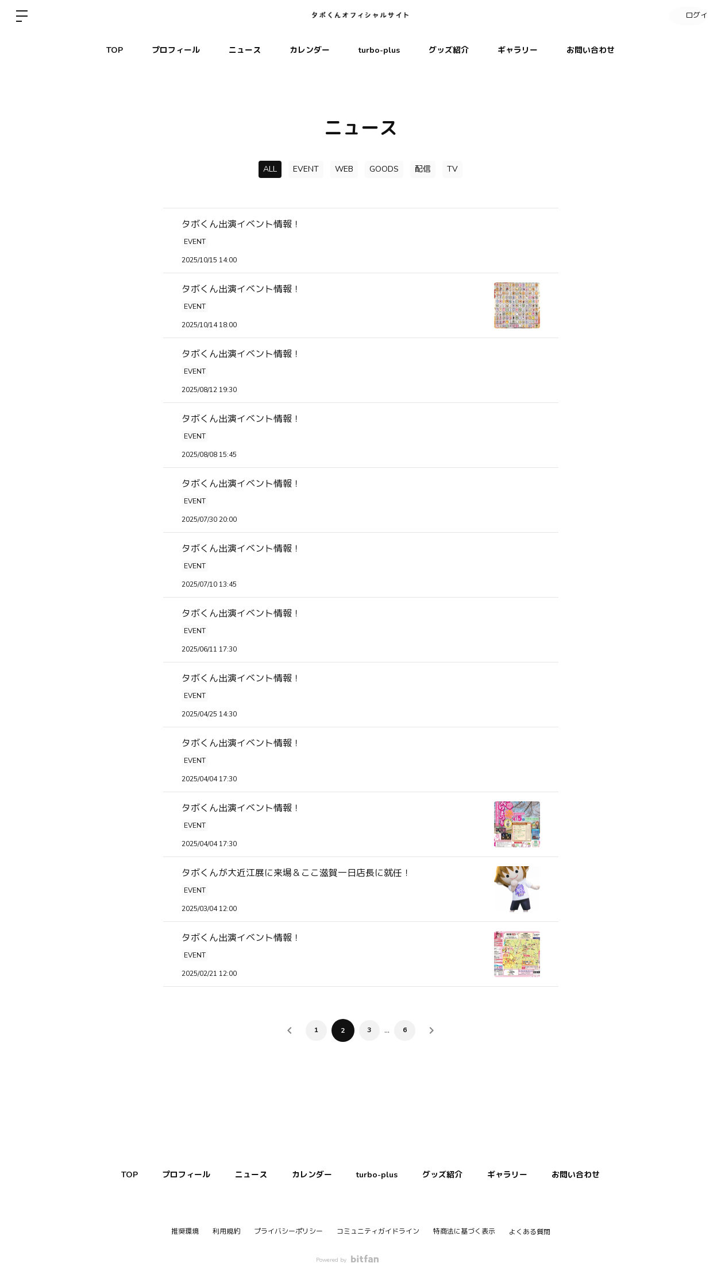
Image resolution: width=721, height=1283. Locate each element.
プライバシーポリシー (288, 1231)
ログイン (686, 16)
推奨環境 (185, 1231)
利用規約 (226, 1231)
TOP (114, 50)
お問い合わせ (590, 50)
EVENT (306, 169)
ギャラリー (518, 50)
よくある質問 (529, 1231)
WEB (344, 169)
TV (452, 169)
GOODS (384, 169)
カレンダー (310, 50)
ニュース (245, 50)
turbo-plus (379, 50)
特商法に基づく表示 (464, 1231)
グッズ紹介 (449, 50)
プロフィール (176, 50)
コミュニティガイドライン (378, 1231)
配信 (423, 169)
